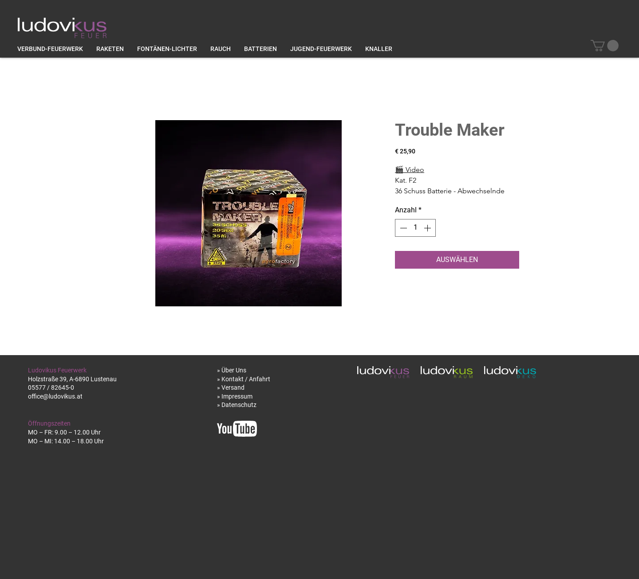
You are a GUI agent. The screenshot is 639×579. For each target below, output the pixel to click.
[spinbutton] (415, 227)
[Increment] (428, 227)
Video (409, 169)
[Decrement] (402, 227)
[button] (605, 45)
